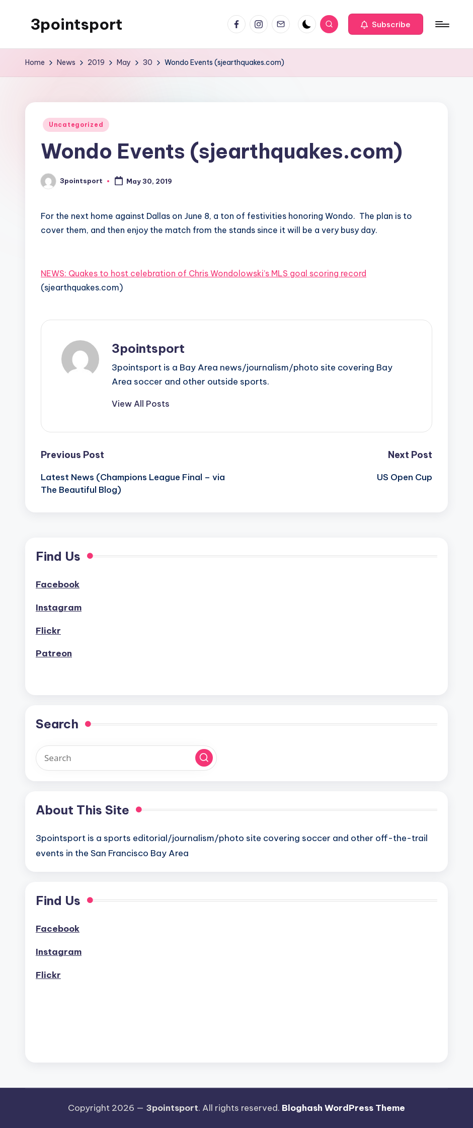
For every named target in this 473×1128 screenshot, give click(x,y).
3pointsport (76, 24)
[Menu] (441, 24)
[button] (385, 24)
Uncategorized (76, 124)
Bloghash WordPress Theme (343, 1107)
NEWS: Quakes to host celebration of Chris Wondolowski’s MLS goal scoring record (203, 273)
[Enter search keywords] (126, 758)
